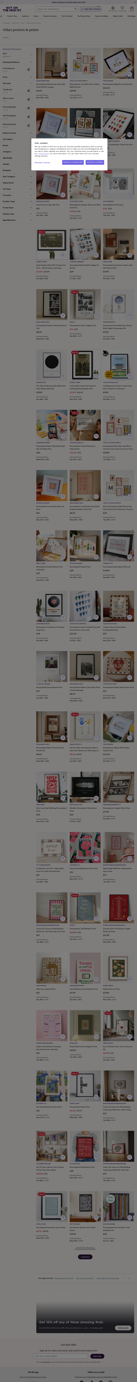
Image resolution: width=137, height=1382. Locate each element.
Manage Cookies (42, 162)
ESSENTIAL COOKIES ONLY (73, 162)
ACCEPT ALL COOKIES (95, 162)
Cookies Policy (43, 154)
